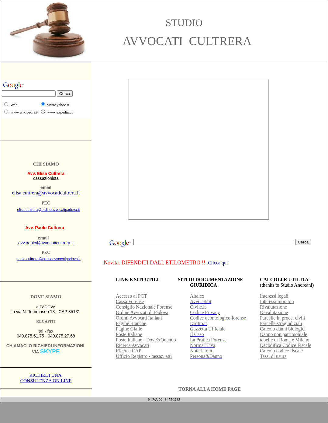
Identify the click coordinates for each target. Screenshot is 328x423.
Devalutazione (274, 312)
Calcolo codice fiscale (281, 350)
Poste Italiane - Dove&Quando (146, 339)
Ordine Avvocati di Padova (142, 312)
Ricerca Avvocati (132, 345)
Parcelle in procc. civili (282, 317)
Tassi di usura (273, 356)
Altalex (197, 296)
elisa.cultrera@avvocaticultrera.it (46, 193)
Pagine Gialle (129, 328)
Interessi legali (274, 296)
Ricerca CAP (128, 350)
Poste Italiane (129, 334)
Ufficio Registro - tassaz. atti (144, 356)
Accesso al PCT (131, 296)
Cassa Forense (130, 301)
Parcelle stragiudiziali (281, 323)
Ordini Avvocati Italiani (139, 317)
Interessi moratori (277, 301)
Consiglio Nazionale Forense (144, 306)
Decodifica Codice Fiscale (285, 345)
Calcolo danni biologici (283, 328)
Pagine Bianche (131, 323)
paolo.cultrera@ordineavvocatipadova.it (48, 259)
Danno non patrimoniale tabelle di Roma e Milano (284, 337)
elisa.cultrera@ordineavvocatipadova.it (48, 210)
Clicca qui (218, 262)
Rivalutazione (273, 306)
